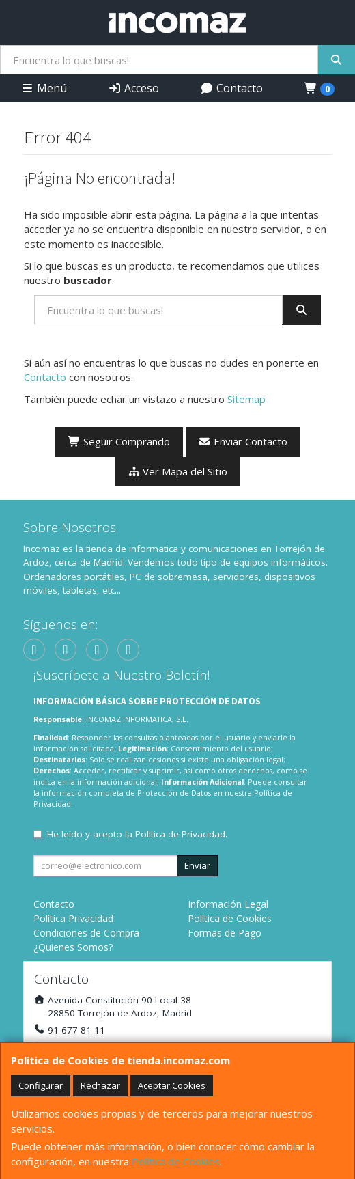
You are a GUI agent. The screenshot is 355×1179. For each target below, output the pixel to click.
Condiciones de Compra (86, 932)
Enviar (197, 865)
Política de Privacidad (180, 834)
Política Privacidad (73, 918)
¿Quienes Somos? (73, 947)
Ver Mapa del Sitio (178, 471)
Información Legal (228, 904)
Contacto (231, 88)
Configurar (40, 1085)
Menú (43, 88)
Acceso (133, 88)
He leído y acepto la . (137, 834)
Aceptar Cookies (171, 1085)
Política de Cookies (176, 1161)
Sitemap (246, 399)
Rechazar (100, 1085)
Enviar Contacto (243, 441)
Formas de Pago (224, 932)
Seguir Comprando (119, 441)
